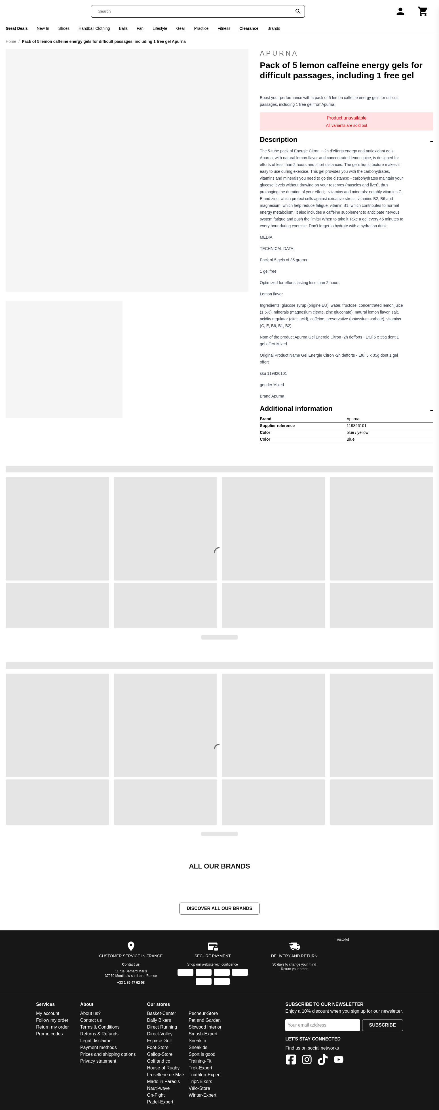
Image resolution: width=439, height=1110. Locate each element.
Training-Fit (200, 1061)
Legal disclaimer (96, 1040)
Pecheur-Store (203, 1013)
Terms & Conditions (100, 1027)
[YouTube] (338, 1060)
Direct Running (162, 1027)
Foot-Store (157, 1047)
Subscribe (382, 1025)
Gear (180, 28)
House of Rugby (163, 1067)
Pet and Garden (205, 1020)
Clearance (248, 28)
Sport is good (202, 1054)
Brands (273, 28)
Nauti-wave (158, 1088)
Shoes (63, 28)
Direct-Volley (159, 1033)
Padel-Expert (160, 1102)
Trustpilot (342, 939)
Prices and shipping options (108, 1054)
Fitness (224, 28)
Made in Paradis (163, 1081)
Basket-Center (161, 1013)
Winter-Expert (202, 1095)
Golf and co (158, 1061)
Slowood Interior (205, 1027)
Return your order (294, 969)
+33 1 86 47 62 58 (131, 983)
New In (43, 28)
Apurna (346, 53)
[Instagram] (307, 1060)
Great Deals (17, 28)
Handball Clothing (94, 28)
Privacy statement (98, 1061)
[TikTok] (322, 1060)
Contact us (131, 964)
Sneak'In (197, 1040)
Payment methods (98, 1047)
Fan (140, 28)
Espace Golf (159, 1040)
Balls (123, 28)
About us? (90, 1013)
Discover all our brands (219, 908)
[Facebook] (291, 1060)
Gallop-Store (159, 1054)
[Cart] (423, 11)
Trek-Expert (200, 1067)
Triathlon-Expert (205, 1074)
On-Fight (155, 1095)
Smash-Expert (203, 1033)
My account (47, 1013)
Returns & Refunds (99, 1033)
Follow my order (52, 1020)
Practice (201, 28)
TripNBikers (200, 1081)
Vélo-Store (199, 1088)
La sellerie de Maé (165, 1074)
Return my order (52, 1027)
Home (11, 41)
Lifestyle (160, 28)
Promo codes (49, 1033)
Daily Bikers (159, 1020)
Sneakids (198, 1047)
